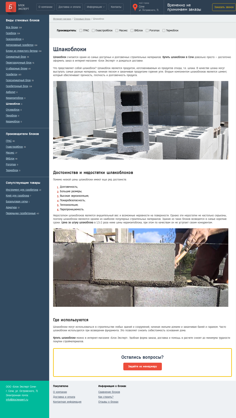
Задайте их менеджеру (142, 366)
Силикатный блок (16, 56)
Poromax (11, 164)
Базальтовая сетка (17, 201)
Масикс (10, 152)
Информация (94, 6)
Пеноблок (11, 115)
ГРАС (9, 140)
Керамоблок (13, 121)
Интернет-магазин (62, 19)
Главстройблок (14, 146)
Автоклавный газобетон (19, 45)
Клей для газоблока (17, 195)
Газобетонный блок (17, 86)
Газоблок (11, 33)
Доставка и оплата (70, 6)
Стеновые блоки (82, 19)
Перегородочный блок (18, 62)
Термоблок (12, 170)
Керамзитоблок (14, 98)
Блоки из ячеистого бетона (22, 50)
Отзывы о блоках (108, 401)
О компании (45, 6)
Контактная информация (67, 401)
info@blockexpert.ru (17, 399)
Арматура (11, 207)
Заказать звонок (224, 7)
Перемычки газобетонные (21, 213)
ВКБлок (10, 158)
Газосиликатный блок (18, 80)
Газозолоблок (13, 39)
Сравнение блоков (109, 392)
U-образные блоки (16, 68)
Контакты (116, 6)
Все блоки (12, 27)
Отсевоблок (12, 109)
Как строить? (105, 396)
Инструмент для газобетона (22, 189)
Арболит (10, 92)
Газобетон (11, 74)
